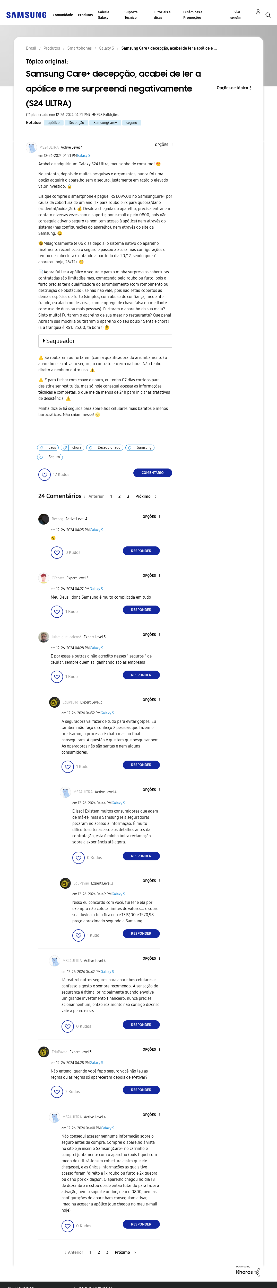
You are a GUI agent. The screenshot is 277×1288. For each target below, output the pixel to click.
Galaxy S (83, 156)
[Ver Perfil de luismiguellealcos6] (67, 637)
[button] (163, 145)
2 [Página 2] (119, 496)
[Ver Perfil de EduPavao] (70, 702)
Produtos (85, 15)
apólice (53, 123)
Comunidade (63, 15)
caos (52, 447)
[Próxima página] (146, 496)
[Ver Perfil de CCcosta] (58, 578)
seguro (131, 123)
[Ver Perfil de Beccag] (57, 519)
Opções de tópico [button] (232, 87)
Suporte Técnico (131, 15)
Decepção (76, 123)
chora (76, 447)
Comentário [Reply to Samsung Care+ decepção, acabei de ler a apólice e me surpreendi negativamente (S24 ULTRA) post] (153, 473)
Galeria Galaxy (103, 15)
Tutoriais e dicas (162, 15)
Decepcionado (109, 447)
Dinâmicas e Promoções (192, 15)
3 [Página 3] (128, 496)
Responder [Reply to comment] (141, 551)
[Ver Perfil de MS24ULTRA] (49, 147)
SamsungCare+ (105, 123)
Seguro (54, 457)
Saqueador (60, 341)
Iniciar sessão (235, 15)
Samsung (144, 447)
